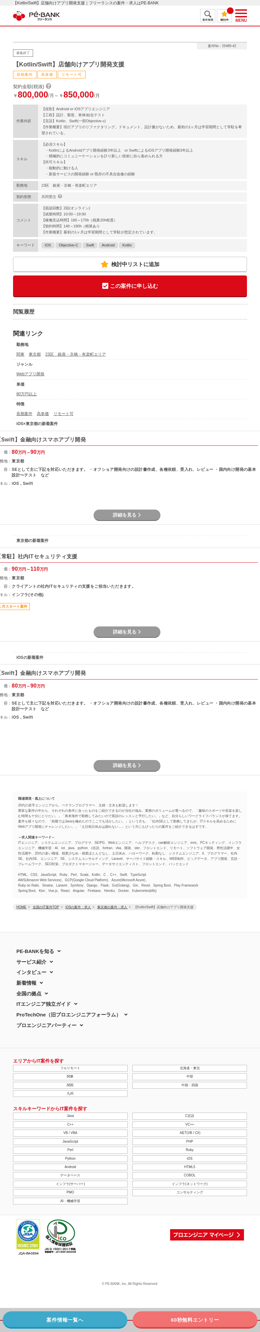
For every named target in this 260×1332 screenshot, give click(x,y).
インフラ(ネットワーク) (190, 1184)
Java (70, 1116)
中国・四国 (189, 1085)
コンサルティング (189, 1192)
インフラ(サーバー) (70, 1184)
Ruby (189, 1150)
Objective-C (68, 245)
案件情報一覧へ (64, 1320)
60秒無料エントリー (195, 1320)
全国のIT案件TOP (46, 907)
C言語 (189, 1116)
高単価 (43, 413)
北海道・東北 (190, 1068)
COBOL (190, 1175)
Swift (90, 245)
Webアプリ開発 (30, 374)
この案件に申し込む (130, 286)
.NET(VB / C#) (190, 1133)
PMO (70, 1192)
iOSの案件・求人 (78, 907)
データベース (70, 1175)
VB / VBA (70, 1133)
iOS (48, 245)
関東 (20, 354)
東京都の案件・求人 (112, 907)
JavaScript (70, 1141)
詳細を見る (127, 515)
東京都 (35, 354)
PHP (189, 1141)
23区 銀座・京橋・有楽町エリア (75, 354)
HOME (21, 907)
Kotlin (127, 245)
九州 (70, 1093)
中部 (189, 1076)
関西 (70, 1085)
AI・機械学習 (70, 1201)
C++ (70, 1124)
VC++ (189, 1124)
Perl (71, 1150)
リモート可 (63, 413)
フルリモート (70, 1068)
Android (108, 245)
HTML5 (189, 1167)
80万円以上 (26, 394)
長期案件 (24, 413)
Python (70, 1158)
